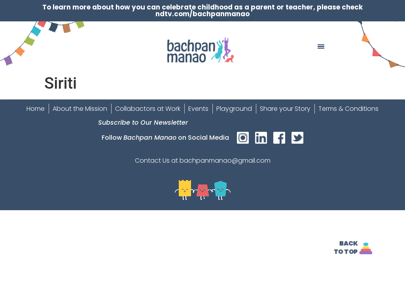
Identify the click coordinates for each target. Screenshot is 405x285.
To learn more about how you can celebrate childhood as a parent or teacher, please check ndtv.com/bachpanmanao (202, 10)
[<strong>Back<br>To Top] (366, 248)
